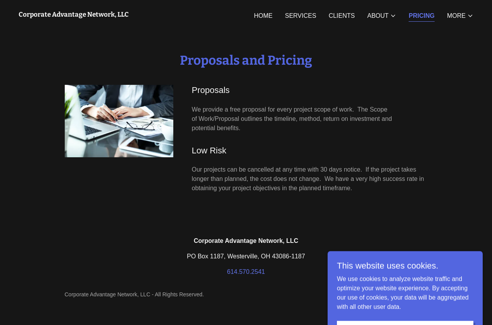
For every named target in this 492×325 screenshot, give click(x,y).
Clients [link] (342, 15)
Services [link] (300, 15)
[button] (381, 16)
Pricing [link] (422, 15)
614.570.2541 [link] (246, 271)
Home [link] (263, 15)
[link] (74, 14)
